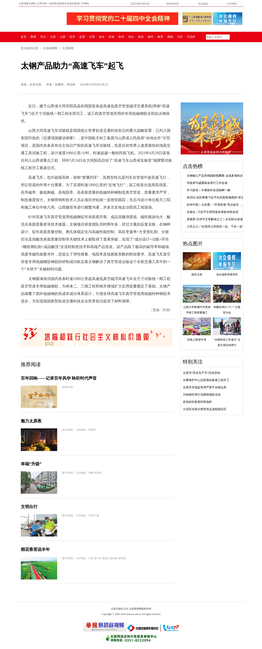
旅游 (141, 36)
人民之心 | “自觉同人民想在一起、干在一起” (215, 226)
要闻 (33, 36)
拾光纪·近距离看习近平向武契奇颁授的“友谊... (216, 197)
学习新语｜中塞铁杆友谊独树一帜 (208, 190)
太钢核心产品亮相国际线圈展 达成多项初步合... (217, 175)
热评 (121, 36)
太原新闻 (68, 48)
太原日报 (35, 84)
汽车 (180, 36)
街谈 (111, 36)
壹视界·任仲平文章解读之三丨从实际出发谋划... (217, 219)
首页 (23, 36)
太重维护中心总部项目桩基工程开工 (206, 380)
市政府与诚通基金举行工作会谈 (207, 183)
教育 (160, 36)
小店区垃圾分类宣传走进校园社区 (204, 409)
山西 (63, 36)
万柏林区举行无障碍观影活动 (202, 394)
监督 (82, 36)
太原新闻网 (50, 48)
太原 (53, 36)
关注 (43, 36)
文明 (92, 36)
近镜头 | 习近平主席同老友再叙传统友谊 (212, 212)
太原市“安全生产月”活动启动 (201, 372)
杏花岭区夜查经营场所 (197, 401)
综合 (131, 36)
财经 (150, 36)
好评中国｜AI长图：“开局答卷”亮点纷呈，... (215, 204)
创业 (102, 36)
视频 (170, 36)
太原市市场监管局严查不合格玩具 (204, 387)
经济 (72, 36)
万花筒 (190, 36)
